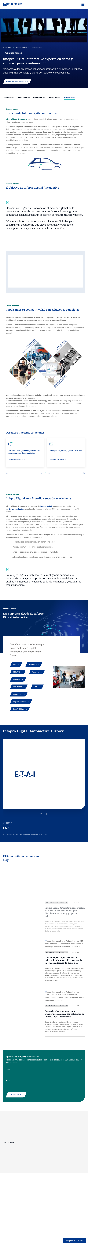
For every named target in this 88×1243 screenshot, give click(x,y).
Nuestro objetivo (24, 97)
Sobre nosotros (21, 47)
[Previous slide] (7, 474)
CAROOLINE (17, 694)
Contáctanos (9, 1203)
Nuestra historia (54, 97)
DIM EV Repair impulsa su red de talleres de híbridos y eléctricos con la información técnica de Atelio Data (63, 992)
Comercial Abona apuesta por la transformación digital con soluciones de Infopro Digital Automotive (64, 1075)
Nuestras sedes (69, 97)
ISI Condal (17, 679)
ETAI (14, 664)
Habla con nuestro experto (16, 81)
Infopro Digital (46, 506)
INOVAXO (16, 672)
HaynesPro (33, 664)
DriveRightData (18, 709)
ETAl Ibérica (17, 687)
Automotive (7, 47)
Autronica (35, 672)
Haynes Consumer (19, 701)
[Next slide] (84, 474)
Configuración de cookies (74, 1241)
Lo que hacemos (39, 97)
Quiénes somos (8, 97)
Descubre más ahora (15, 459)
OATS (36, 687)
